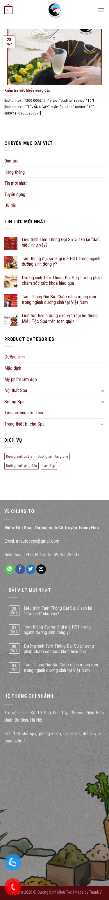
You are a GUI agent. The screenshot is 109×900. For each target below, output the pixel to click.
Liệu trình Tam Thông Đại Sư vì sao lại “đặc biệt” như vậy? (61, 242)
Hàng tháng (14, 172)
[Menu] (101, 10)
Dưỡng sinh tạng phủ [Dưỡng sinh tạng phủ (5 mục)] (53, 456)
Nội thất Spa (15, 390)
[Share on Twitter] (30, 569)
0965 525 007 (66, 554)
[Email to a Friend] (41, 569)
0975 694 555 (37, 554)
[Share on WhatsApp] (10, 569)
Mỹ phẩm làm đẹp (20, 379)
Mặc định (12, 368)
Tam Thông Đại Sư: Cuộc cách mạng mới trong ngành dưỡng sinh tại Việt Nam (59, 299)
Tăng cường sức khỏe (24, 412)
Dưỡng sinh (14, 357)
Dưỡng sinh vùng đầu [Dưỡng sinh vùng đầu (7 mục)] (21, 465)
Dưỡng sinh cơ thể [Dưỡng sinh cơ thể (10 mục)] (19, 456)
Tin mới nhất (15, 183)
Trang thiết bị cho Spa (24, 424)
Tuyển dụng (14, 194)
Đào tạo (11, 161)
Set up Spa (14, 401)
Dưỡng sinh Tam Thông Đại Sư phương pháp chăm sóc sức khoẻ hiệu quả (62, 280)
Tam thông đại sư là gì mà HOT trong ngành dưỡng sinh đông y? (61, 261)
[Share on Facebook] (20, 569)
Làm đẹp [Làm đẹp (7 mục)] (48, 465)
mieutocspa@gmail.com (37, 541)
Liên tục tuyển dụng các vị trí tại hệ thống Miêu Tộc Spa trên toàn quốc (60, 318)
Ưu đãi (10, 205)
